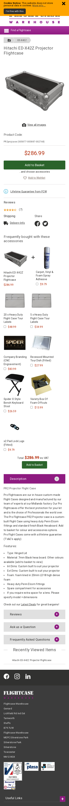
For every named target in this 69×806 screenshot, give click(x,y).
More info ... (39, 5)
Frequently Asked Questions (30, 639)
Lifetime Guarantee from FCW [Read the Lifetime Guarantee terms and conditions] (28, 191)
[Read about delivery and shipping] (6, 223)
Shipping (9, 216)
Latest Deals (28, 604)
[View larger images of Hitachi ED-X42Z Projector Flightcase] (34, 90)
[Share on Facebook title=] (37, 223)
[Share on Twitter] (45, 223)
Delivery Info (17, 222)
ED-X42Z (22, 40)
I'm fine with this (15, 11)
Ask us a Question (23, 627)
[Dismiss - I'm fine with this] (63, 3)
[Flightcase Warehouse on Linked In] (29, 676)
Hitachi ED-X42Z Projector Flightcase (32, 660)
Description (18, 479)
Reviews (9, 202)
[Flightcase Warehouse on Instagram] (18, 676)
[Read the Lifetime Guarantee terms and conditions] (7, 191)
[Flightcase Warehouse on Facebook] (7, 676)
